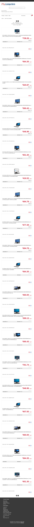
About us (4, 508)
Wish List (4, 504)
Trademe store (5, 510)
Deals (9, 15)
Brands (6, 15)
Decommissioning (6, 515)
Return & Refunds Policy (7, 512)
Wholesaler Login (6, 511)
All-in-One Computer (8, 18)
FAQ (4, 516)
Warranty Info (5, 509)
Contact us (5, 507)
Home (3, 18)
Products (3, 15)
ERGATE (22, 522)
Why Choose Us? (6, 517)
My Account (23, 15)
